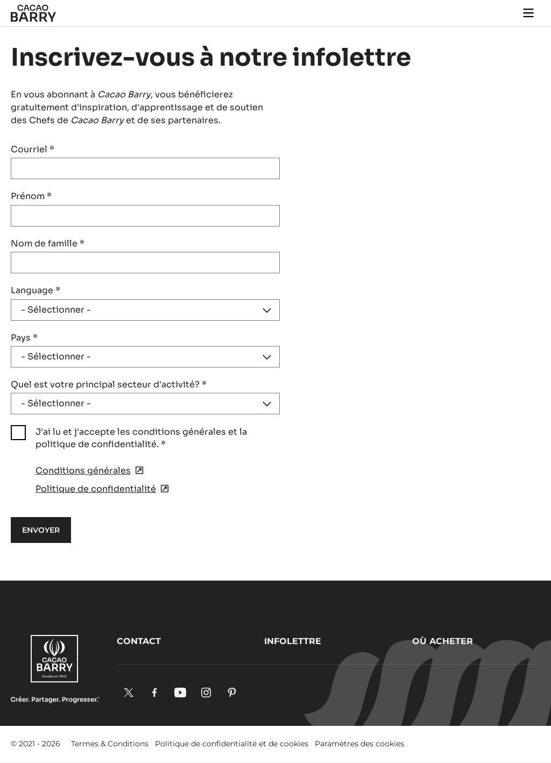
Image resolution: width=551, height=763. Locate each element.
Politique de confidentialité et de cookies (231, 743)
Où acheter (442, 641)
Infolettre (292, 641)
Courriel (32, 149)
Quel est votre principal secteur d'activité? (109, 384)
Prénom (31, 196)
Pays (24, 337)
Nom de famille (47, 243)
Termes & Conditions (110, 743)
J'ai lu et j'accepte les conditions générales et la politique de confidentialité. (141, 437)
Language (35, 290)
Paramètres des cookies (359, 743)
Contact (139, 641)
